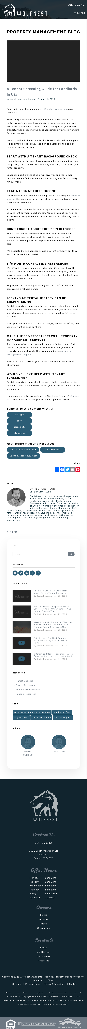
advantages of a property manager (32, 712)
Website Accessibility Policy (55, 1004)
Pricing (43, 923)
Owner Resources (25, 685)
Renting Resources (26, 694)
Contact (73, 984)
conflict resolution (41, 717)
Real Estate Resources (28, 689)
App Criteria (43, 956)
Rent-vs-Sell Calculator (23, 449)
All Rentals (43, 952)
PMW (50, 980)
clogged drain (21, 717)
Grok (19, 420)
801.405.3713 (76, 4)
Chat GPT (19, 414)
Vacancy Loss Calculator (23, 455)
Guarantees (43, 928)
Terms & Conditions (54, 984)
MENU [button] (79, 13)
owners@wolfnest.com (29, 1004)
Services (43, 919)
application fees (62, 712)
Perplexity (19, 427)
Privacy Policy (33, 984)
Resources (43, 960)
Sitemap (16, 984)
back (12, 532)
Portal (43, 915)
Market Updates (24, 680)
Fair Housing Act (63, 717)
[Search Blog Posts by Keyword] (40, 554)
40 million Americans (55, 109)
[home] (24, 9)
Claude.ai (19, 433)
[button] (15, 573)
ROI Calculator (52, 449)
